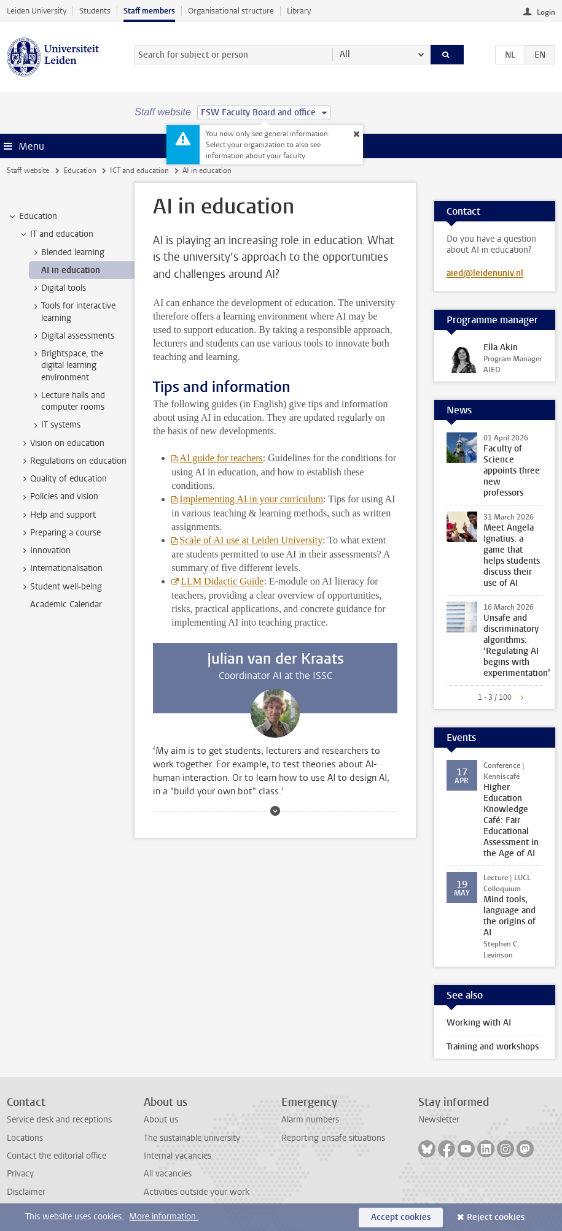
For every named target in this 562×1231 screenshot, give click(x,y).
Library (299, 11)
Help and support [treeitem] (57, 515)
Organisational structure (231, 11)
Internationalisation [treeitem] (60, 568)
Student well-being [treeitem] (60, 587)
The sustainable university (192, 1138)
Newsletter (438, 1120)
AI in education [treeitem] (70, 270)
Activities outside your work (196, 1192)
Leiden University (36, 11)
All (345, 54)
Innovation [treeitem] (44, 551)
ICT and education (139, 170)
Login (546, 12)
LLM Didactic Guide (222, 581)
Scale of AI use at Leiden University (250, 540)
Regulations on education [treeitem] (72, 461)
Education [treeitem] (32, 216)
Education (79, 170)
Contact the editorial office (56, 1156)
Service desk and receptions (59, 1120)
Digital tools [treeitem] (57, 288)
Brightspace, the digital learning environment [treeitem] (66, 365)
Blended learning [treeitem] (66, 253)
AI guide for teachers (221, 458)
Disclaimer (26, 1192)
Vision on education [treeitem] (61, 443)
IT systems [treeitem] (54, 425)
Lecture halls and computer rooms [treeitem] (67, 401)
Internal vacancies (177, 1156)
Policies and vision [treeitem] (58, 497)
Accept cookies (401, 1217)
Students (95, 11)
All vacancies (168, 1173)
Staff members (149, 11)
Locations (25, 1138)
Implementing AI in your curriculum (251, 499)
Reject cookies (496, 1217)
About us (161, 1120)
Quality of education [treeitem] (62, 479)
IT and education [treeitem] (55, 234)
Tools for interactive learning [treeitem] (72, 311)
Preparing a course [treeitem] (59, 533)
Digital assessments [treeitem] (71, 336)
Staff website (28, 170)
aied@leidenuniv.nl (485, 273)
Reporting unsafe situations (333, 1138)
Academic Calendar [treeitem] (66, 604)
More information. (163, 1216)
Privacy (20, 1173)
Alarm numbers (310, 1120)
